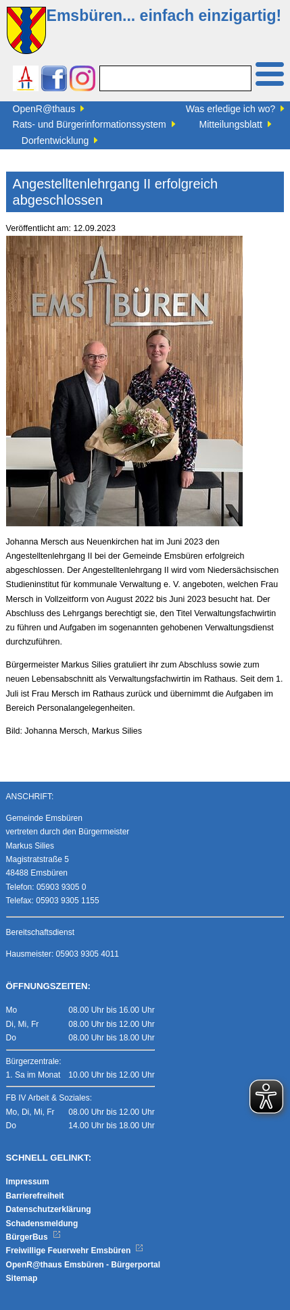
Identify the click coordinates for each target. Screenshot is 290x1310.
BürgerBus (33, 1237)
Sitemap (22, 1278)
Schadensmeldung (42, 1223)
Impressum (27, 1181)
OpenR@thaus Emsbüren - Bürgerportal (83, 1264)
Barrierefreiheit (35, 1196)
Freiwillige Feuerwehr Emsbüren (75, 1250)
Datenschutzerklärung (48, 1209)
